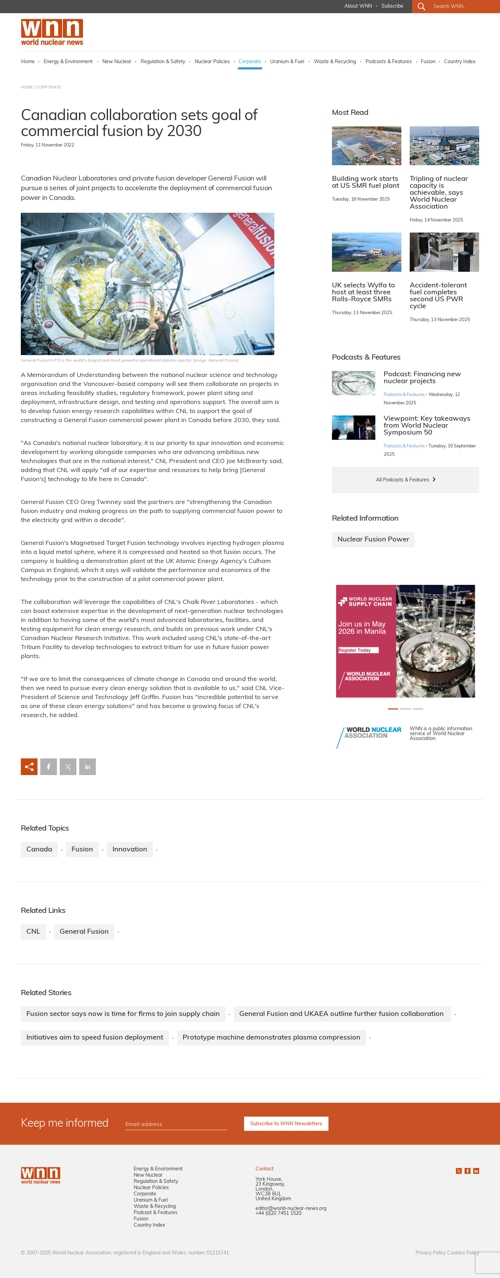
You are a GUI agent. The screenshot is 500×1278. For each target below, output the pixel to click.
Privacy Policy (431, 1253)
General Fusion (84, 931)
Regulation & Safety (163, 62)
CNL (33, 931)
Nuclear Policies (212, 62)
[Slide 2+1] (418, 709)
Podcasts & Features (389, 62)
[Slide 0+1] (393, 709)
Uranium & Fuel (287, 62)
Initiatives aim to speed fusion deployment (94, 1037)
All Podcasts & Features (402, 480)
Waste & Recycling (335, 62)
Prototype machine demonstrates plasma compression (271, 1037)
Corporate (250, 62)
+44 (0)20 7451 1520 (278, 1213)
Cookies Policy (463, 1253)
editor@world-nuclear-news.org (291, 1208)
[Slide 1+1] (405, 709)
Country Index (459, 62)
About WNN (358, 6)
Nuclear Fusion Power (373, 539)
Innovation (129, 849)
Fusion (428, 62)
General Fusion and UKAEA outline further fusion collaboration (342, 1014)
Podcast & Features (155, 1213)
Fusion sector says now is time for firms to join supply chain (123, 1014)
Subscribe (392, 6)
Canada (39, 849)
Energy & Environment (68, 62)
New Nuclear (116, 62)
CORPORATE (48, 87)
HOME (27, 87)
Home (28, 62)
